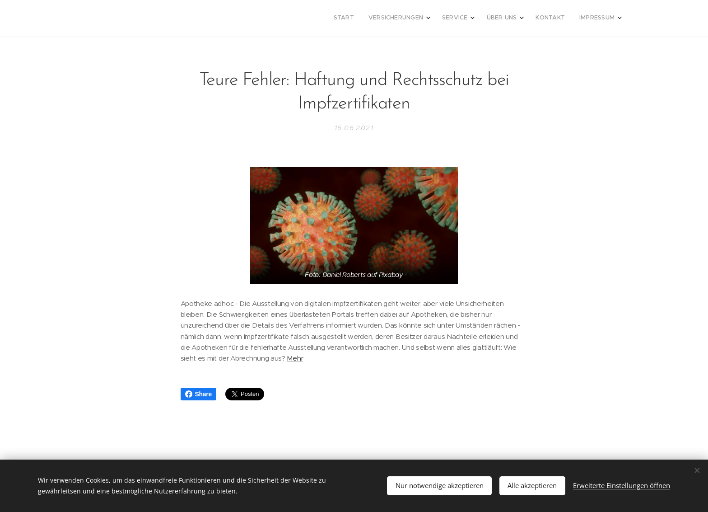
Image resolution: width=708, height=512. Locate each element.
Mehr (295, 358)
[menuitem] (531, 18)
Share (198, 394)
